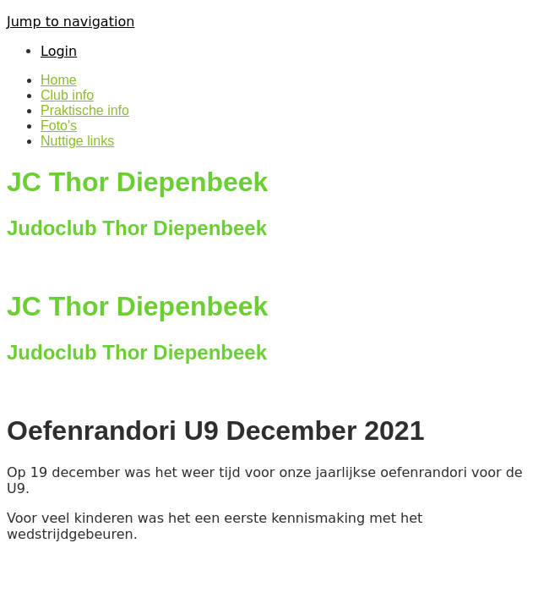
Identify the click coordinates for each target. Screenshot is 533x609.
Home (59, 80)
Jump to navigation (70, 22)
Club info (67, 95)
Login (59, 51)
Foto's (59, 125)
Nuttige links (77, 141)
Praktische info (85, 110)
